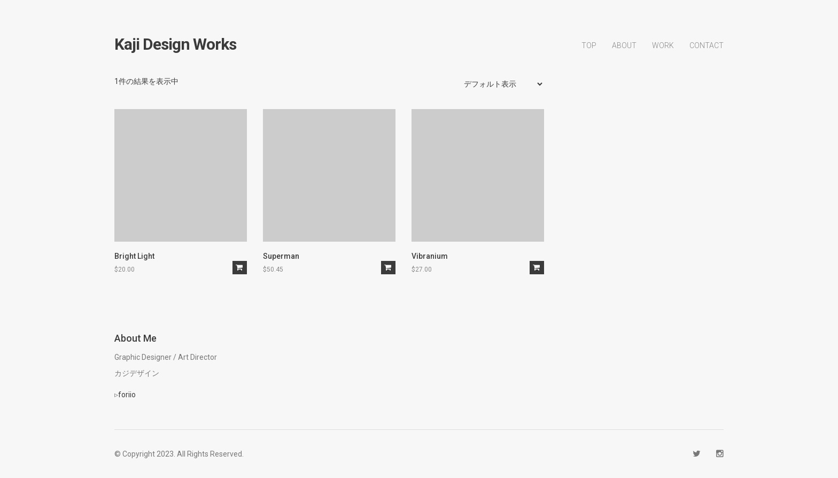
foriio (127, 394)
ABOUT (624, 45)
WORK (663, 45)
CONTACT (706, 45)
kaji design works (175, 44)
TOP (588, 45)
